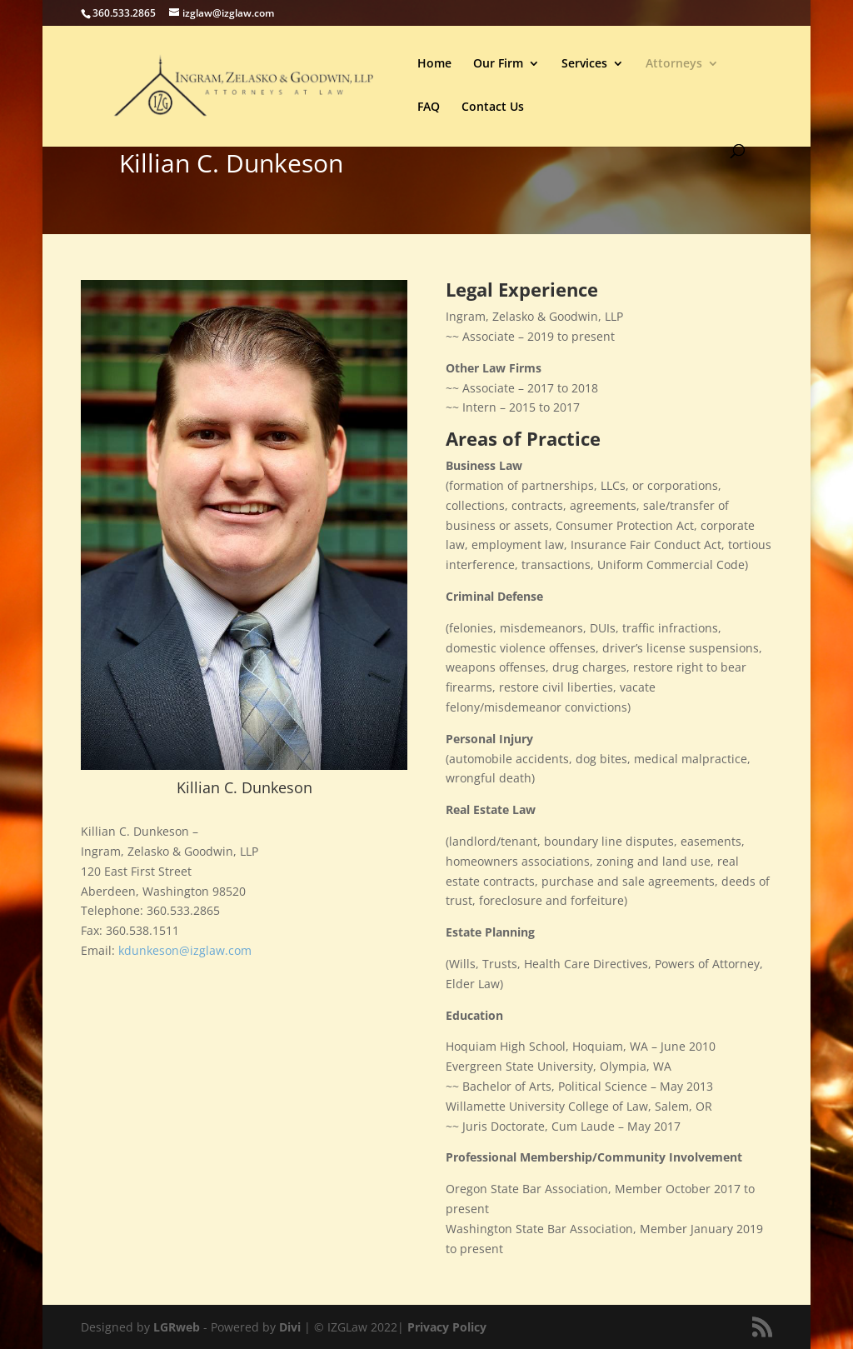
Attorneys (674, 64)
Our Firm (498, 64)
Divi (290, 1327)
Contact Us (492, 107)
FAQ (428, 107)
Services (584, 64)
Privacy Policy (446, 1327)
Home (434, 64)
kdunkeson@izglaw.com (185, 950)
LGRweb (176, 1327)
